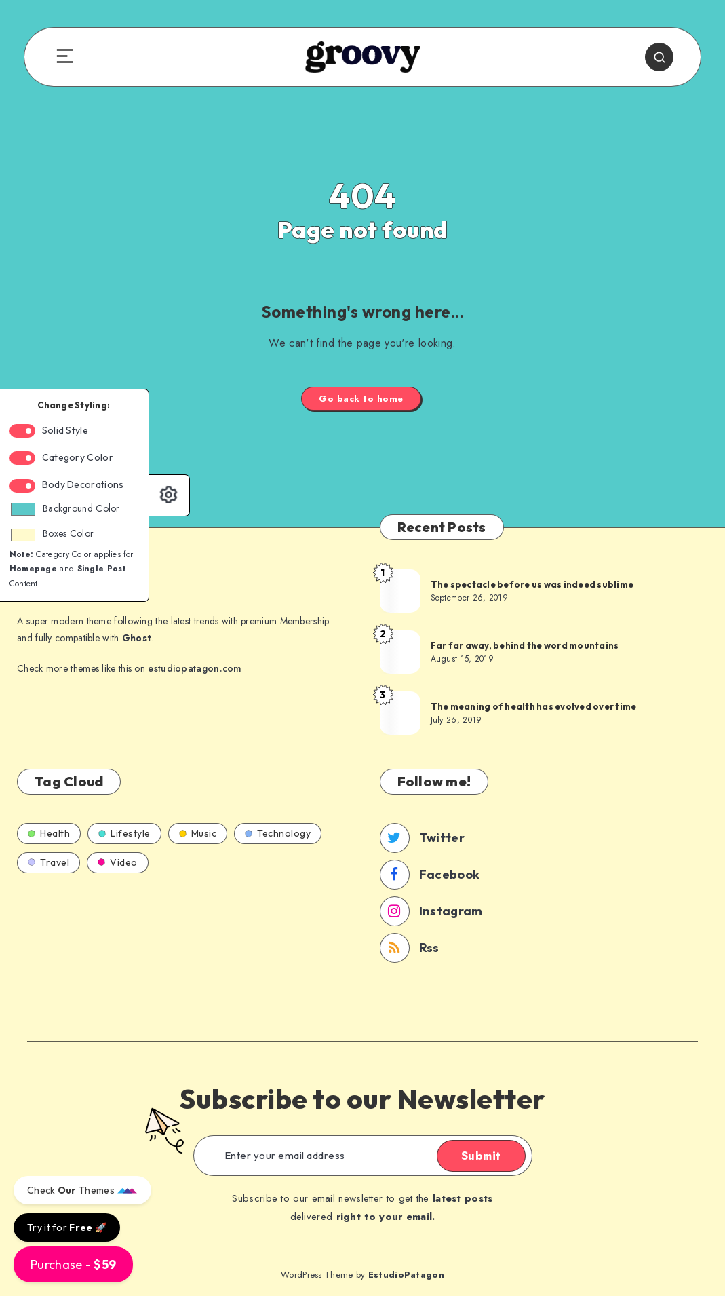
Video (118, 862)
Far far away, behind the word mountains (525, 645)
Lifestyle (124, 833)
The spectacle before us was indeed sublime (532, 584)
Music (198, 833)
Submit (481, 1155)
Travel (48, 862)
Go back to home (361, 398)
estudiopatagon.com (194, 668)
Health (49, 833)
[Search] (659, 57)
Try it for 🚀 (66, 1227)
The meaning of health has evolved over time (534, 706)
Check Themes (82, 1190)
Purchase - (73, 1264)
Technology (278, 833)
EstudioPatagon (406, 1274)
